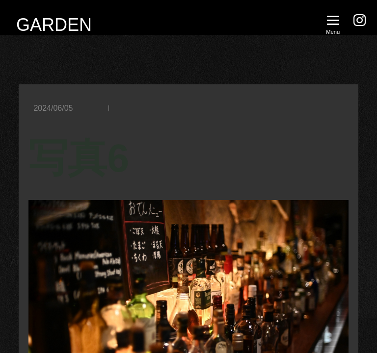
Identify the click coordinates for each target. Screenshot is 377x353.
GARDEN (54, 25)
